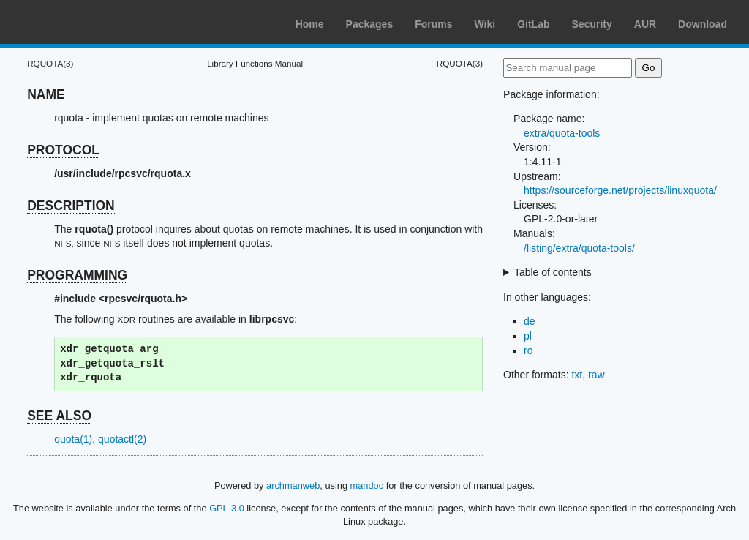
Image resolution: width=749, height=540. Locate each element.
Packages (370, 24)
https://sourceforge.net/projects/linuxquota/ (620, 190)
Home (310, 24)
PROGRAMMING (77, 275)
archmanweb (293, 485)
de (529, 321)
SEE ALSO (59, 415)
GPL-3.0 (226, 508)
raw (596, 374)
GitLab (533, 24)
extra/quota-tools (562, 133)
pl (528, 336)
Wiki (485, 24)
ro (528, 350)
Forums (433, 24)
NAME (46, 94)
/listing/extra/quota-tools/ (579, 248)
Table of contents (553, 272)
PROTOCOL (63, 150)
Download (702, 24)
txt (576, 374)
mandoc (367, 485)
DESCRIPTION (71, 205)
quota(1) (73, 439)
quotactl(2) (122, 439)
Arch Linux (80, 22)
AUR (645, 24)
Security (592, 24)
